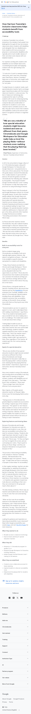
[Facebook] (10, 598)
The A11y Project (21, 525)
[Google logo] (5, 694)
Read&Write (19, 290)
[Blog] (14, 598)
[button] (15, 608)
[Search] (29, 2)
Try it (3, 8)
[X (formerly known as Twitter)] (18, 598)
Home (3, 13)
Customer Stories (11, 13)
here (8, 525)
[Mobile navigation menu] (2, 2)
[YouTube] (21, 598)
